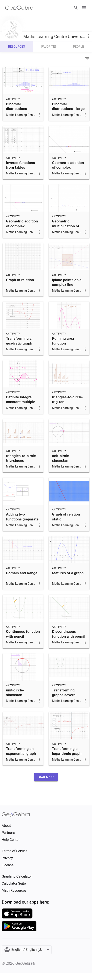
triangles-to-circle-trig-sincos (21, 458)
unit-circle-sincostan (61, 458)
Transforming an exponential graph (21, 751)
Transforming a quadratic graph (19, 340)
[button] (46, 777)
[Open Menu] (84, 7)
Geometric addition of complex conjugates (68, 167)
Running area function (63, 340)
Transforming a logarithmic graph (66, 751)
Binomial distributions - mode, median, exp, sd (22, 111)
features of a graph (68, 573)
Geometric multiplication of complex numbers (67, 226)
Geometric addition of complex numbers (22, 226)
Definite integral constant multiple (20, 399)
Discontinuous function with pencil (68, 633)
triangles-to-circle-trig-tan (67, 399)
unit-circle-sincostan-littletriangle (16, 695)
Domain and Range (21, 573)
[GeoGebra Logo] (19, 8)
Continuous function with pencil (23, 633)
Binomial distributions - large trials (68, 109)
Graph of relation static (66, 516)
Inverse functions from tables (20, 165)
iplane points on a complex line (67, 282)
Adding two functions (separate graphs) (22, 519)
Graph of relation (20, 280)
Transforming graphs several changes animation (68, 695)
